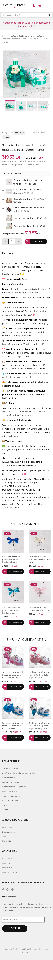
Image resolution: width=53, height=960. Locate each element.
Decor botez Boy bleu (24, 226)
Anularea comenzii (11, 796)
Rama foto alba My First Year (28, 199)
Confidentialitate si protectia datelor (19, 773)
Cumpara (37, 241)
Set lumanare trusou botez (31, 36)
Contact (5, 836)
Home (6, 36)
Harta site (6, 841)
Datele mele (8, 868)
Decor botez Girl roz (24, 218)
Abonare (15, 928)
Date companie (9, 832)
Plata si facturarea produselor (15, 787)
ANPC (4, 805)
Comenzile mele (9, 872)
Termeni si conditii (10, 768)
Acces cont (7, 858)
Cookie (5, 809)
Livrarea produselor (11, 782)
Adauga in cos (15, 571)
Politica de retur (9, 791)
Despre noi (7, 827)
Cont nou (6, 863)
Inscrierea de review (11, 800)
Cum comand (8, 778)
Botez (14, 36)
